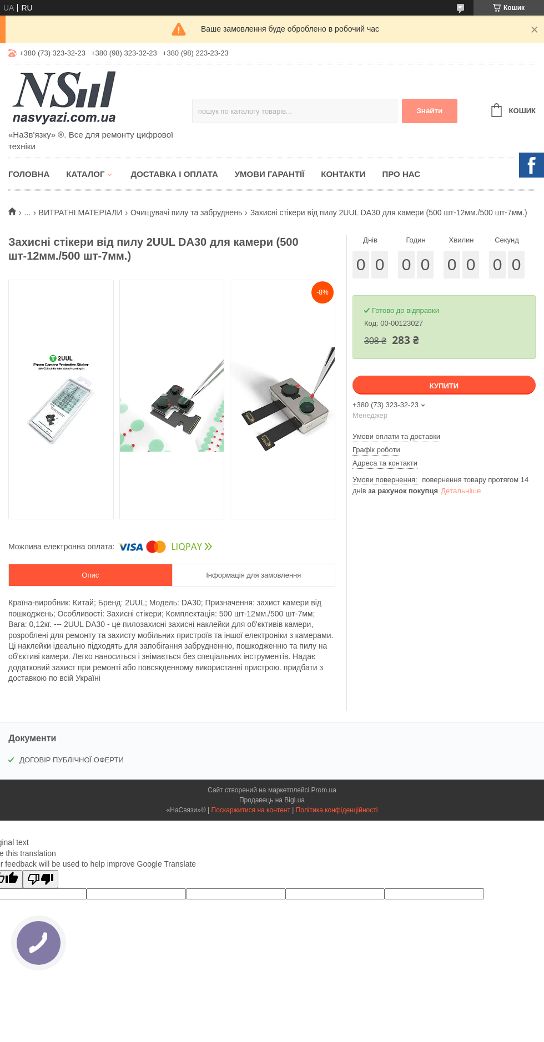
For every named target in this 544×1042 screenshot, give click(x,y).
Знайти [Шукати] (429, 111)
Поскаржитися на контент (250, 810)
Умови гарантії (270, 174)
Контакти (343, 174)
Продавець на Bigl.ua (272, 800)
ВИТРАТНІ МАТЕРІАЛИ (81, 212)
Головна (28, 174)
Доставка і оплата (174, 174)
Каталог (85, 174)
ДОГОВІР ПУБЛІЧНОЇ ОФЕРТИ (71, 760)
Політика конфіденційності (337, 810)
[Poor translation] (40, 879)
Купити (444, 386)
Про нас (401, 174)
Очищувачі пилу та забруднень (186, 212)
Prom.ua (323, 790)
